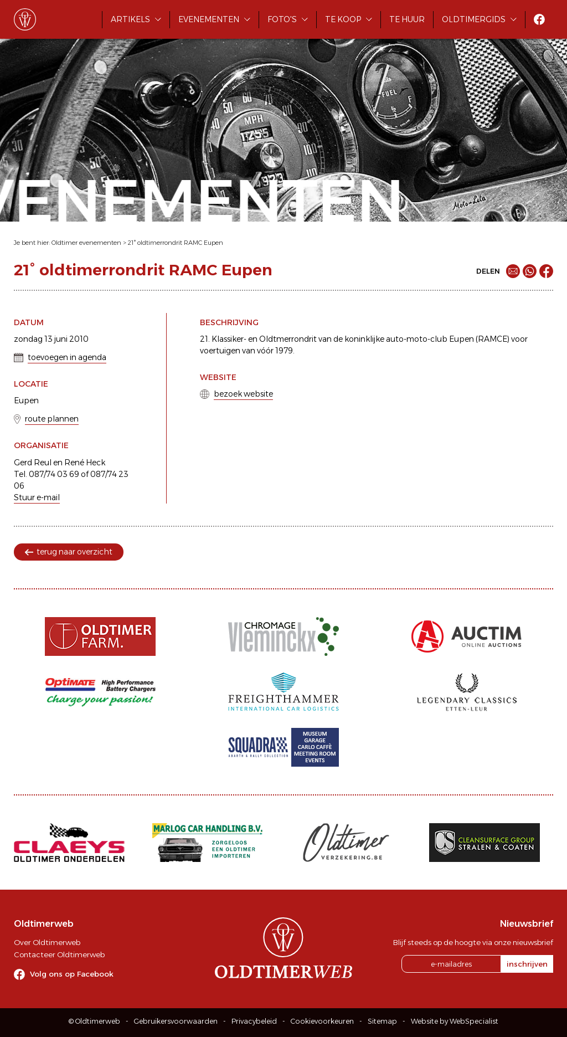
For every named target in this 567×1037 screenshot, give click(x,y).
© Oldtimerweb (94, 1021)
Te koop (343, 19)
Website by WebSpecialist (454, 1021)
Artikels (130, 19)
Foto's (282, 19)
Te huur (407, 19)
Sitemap (382, 1021)
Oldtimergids (474, 19)
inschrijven (527, 963)
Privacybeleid (254, 1021)
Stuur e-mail (37, 497)
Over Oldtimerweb (47, 942)
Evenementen (208, 19)
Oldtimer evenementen (86, 243)
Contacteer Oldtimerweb (59, 954)
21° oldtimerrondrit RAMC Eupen (175, 243)
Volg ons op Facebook (72, 973)
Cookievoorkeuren (322, 1021)
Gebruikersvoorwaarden (176, 1021)
